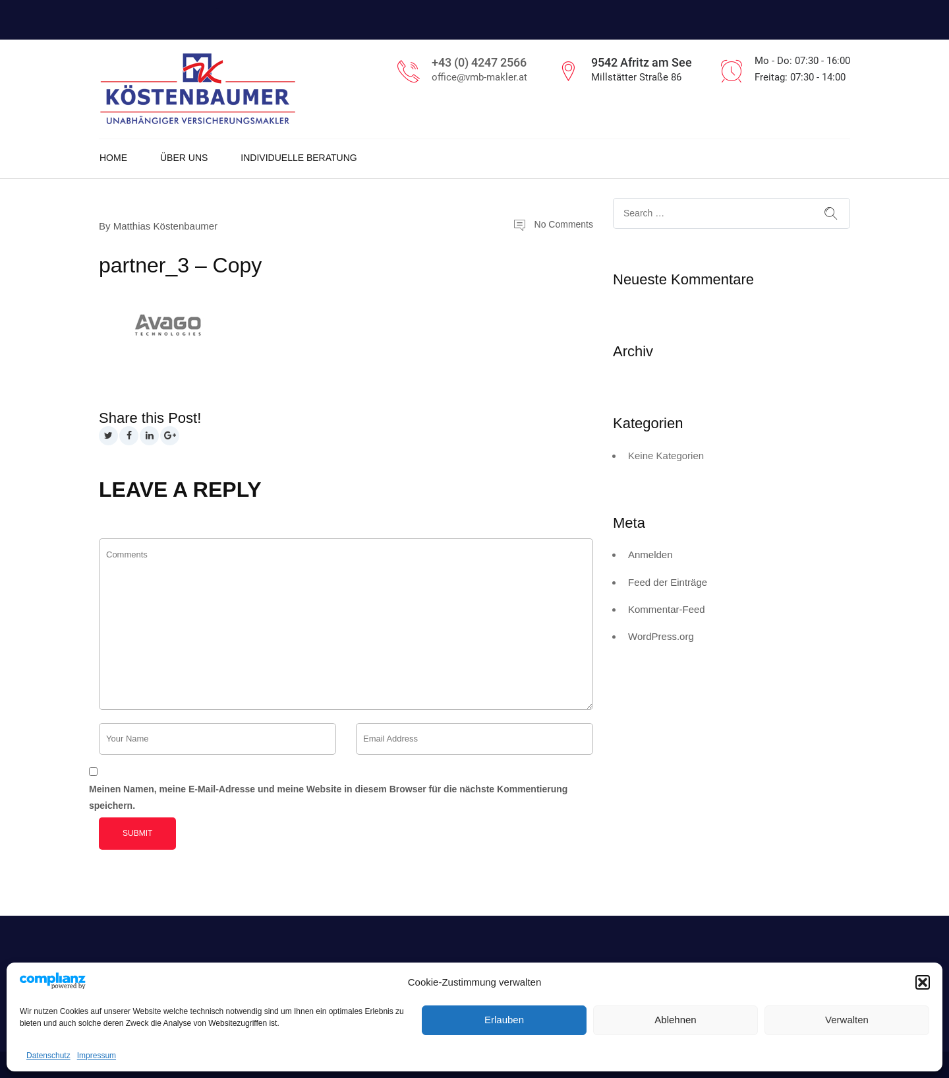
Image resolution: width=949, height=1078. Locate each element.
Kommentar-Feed (666, 609)
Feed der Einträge (667, 582)
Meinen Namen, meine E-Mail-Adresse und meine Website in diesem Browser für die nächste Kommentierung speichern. (328, 797)
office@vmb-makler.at (479, 77)
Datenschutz (48, 1055)
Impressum (96, 1055)
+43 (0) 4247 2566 (479, 62)
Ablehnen (675, 1019)
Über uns (184, 157)
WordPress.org (661, 636)
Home (113, 157)
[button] (922, 982)
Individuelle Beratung (299, 157)
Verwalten (847, 1019)
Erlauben (504, 1019)
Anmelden (650, 554)
